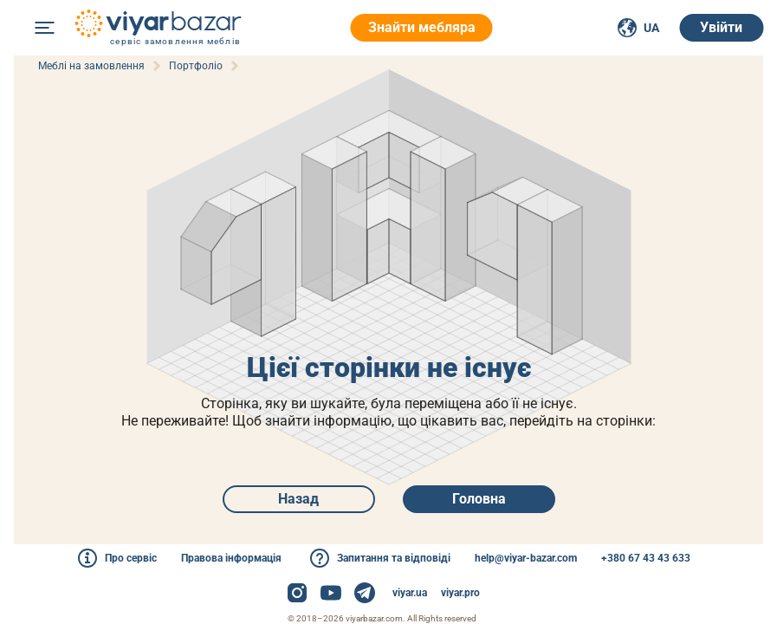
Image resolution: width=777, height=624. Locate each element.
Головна (479, 499)
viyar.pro (460, 593)
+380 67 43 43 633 (645, 558)
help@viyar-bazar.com (526, 558)
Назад (298, 499)
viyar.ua (409, 593)
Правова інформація (231, 558)
